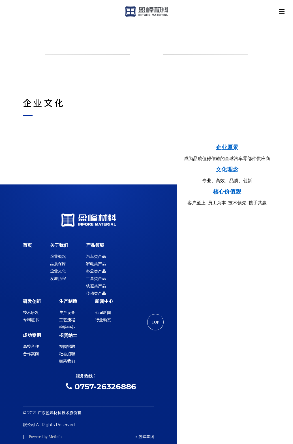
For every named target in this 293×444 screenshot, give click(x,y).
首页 (27, 245)
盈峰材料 (146, 11)
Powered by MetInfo (45, 437)
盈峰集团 (146, 436)
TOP (155, 322)
